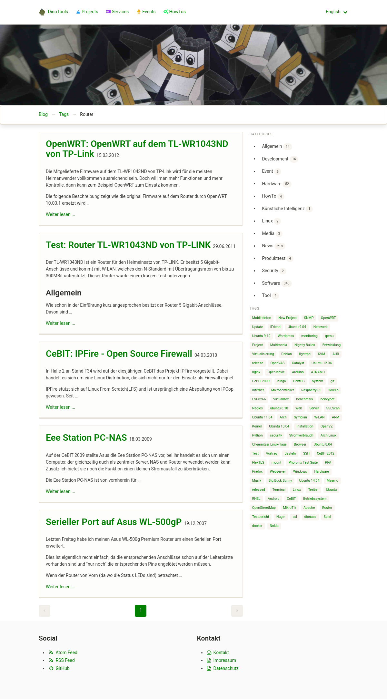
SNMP (309, 318)
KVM (321, 354)
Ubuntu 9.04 (297, 327)
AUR (335, 354)
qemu (329, 336)
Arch (283, 417)
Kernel (257, 426)
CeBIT (291, 499)
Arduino (297, 372)
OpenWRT (328, 318)
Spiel (327, 517)
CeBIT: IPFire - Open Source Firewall (119, 353)
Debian (286, 354)
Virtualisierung (263, 354)
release (257, 363)
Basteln (290, 453)
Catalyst (298, 363)
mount (276, 462)
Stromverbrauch (301, 435)
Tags (64, 114)
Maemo (332, 480)
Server (314, 408)
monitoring (309, 336)
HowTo (273, 196)
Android (274, 499)
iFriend (275, 327)
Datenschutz (222, 668)
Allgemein (277, 146)
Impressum (221, 660)
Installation (304, 426)
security (276, 435)
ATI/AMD (318, 372)
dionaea (310, 517)
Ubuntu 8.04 (323, 444)
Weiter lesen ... (60, 214)
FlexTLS (258, 462)
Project (257, 345)
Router (327, 508)
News (273, 246)
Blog (43, 114)
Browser (300, 444)
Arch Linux (328, 435)
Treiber (313, 490)
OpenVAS (277, 363)
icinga (281, 381)
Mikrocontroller (282, 390)
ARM (335, 417)
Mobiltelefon (261, 318)
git (332, 381)
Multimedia (278, 345)
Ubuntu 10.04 (279, 426)
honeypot (327, 399)
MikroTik (289, 508)
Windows (300, 471)
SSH (306, 453)
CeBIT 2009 (261, 381)
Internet (258, 390)
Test (255, 453)
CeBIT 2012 (325, 453)
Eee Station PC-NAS (86, 437)
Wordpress (286, 336)
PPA (328, 462)
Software (277, 283)
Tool (270, 296)
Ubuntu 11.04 (262, 417)
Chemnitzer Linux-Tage (269, 444)
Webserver (278, 471)
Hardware (276, 184)
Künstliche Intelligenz (287, 209)
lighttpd (304, 354)
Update (257, 327)
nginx (256, 372)
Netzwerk (320, 327)
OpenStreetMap (264, 508)
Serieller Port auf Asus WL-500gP (114, 522)
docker (257, 526)
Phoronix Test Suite (303, 462)
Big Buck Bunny (280, 480)
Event (271, 171)
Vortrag (271, 453)
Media (272, 234)
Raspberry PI (310, 390)
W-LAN (319, 417)
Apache (309, 508)
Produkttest (277, 258)
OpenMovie (276, 372)
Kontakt (217, 652)
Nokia (274, 526)
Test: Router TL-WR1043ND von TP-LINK (128, 245)
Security (274, 271)
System (317, 381)
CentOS (298, 381)
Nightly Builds (304, 345)
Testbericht (260, 517)
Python (257, 435)
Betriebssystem (315, 499)
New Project (287, 318)
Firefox (257, 471)
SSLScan (333, 408)
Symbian (300, 417)
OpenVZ (326, 426)
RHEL (256, 499)
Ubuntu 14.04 (309, 480)
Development (280, 159)
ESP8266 (259, 399)
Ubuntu (331, 490)
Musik (256, 480)
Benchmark (304, 399)
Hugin (280, 517)
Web (298, 408)
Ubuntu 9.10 (261, 336)
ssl (295, 517)
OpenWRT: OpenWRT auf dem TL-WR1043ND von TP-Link (137, 149)
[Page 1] (140, 611)
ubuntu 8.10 (279, 408)
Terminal (278, 490)
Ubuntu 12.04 (322, 363)
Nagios (257, 408)
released (258, 490)
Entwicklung (331, 345)
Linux (271, 221)
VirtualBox (281, 399)
